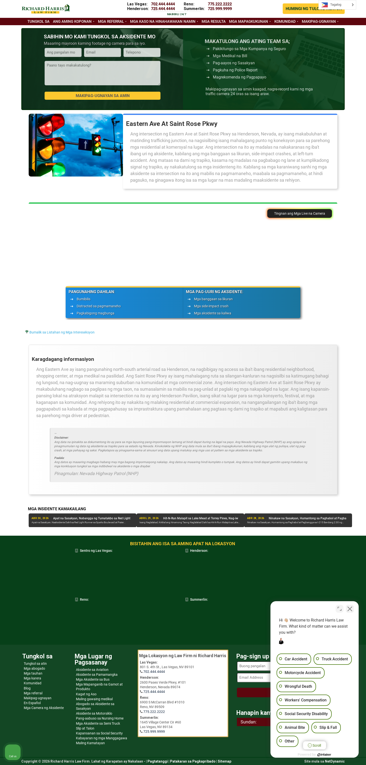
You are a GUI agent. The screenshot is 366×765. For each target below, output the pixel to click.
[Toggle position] (339, 609)
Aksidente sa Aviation (92, 670)
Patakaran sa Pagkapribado (193, 761)
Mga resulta (214, 21)
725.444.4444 (163, 8)
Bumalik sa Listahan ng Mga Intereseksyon (62, 332)
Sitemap (224, 761)
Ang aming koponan (72, 21)
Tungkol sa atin (35, 663)
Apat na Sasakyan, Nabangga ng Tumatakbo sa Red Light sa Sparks (206, 518)
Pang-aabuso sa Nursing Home (99, 718)
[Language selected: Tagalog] (337, 5)
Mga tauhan (33, 673)
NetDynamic (335, 761)
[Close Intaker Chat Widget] (350, 609)
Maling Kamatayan (90, 743)
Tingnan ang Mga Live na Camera (299, 213)
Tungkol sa (38, 21)
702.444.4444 (163, 4)
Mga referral (111, 21)
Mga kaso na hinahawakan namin (162, 21)
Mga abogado (34, 668)
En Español (32, 703)
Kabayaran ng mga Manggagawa (101, 738)
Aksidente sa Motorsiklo (94, 713)
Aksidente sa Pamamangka (97, 674)
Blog (27, 688)
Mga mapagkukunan (248, 21)
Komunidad (285, 21)
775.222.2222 (220, 4)
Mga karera (32, 678)
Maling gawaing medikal (94, 699)
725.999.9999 (220, 8)
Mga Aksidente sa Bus (93, 679)
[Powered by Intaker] (324, 754)
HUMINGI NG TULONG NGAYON (314, 8)
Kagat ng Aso (86, 694)
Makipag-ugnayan (319, 21)
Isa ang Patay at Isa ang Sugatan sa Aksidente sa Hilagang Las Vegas (100, 518)
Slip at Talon (85, 728)
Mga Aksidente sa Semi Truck (98, 723)
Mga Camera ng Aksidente (44, 708)
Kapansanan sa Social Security (99, 733)
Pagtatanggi (157, 761)
